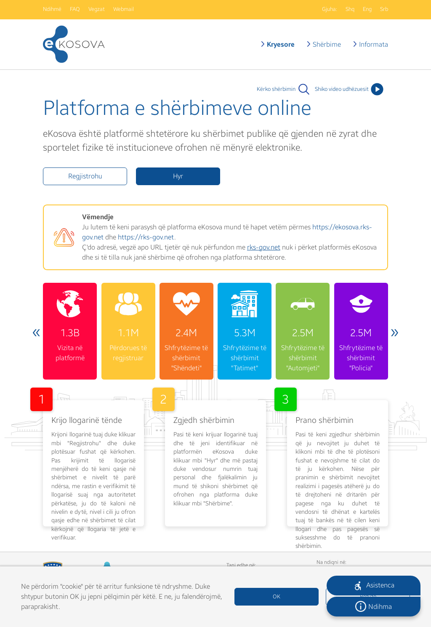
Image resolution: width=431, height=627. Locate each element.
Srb (384, 9)
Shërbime (327, 44)
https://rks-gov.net (146, 237)
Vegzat (96, 9)
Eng (367, 9)
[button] (373, 585)
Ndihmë (52, 9)
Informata (373, 44)
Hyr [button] (178, 176)
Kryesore (281, 44)
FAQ (75, 9)
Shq (350, 9)
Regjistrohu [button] (85, 176)
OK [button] (276, 596)
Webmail (123, 9)
